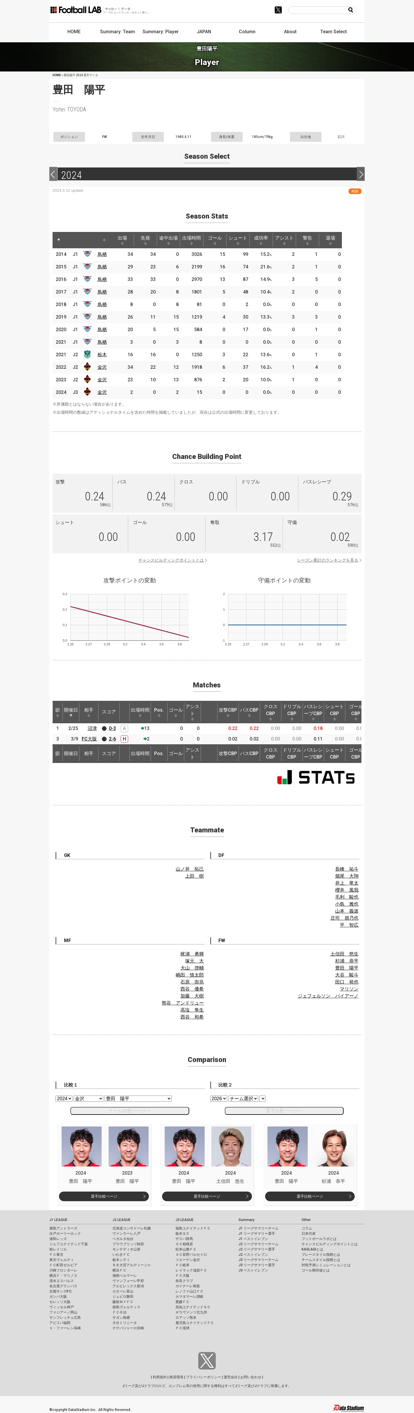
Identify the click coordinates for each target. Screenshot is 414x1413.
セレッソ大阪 (59, 1302)
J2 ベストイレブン (253, 1255)
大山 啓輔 (192, 968)
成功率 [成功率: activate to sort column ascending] (270, 240)
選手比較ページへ (284, 1110)
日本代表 (309, 1234)
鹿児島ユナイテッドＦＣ (194, 1323)
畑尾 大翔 (347, 876)
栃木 (103, 354)
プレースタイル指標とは (321, 1255)
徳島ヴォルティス (126, 1307)
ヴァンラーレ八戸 (126, 1234)
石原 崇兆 (192, 982)
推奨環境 (176, 1377)
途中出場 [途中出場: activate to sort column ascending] (172, 240)
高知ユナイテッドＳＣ (193, 1307)
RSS (355, 191)
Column (247, 31)
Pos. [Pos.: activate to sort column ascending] (159, 712)
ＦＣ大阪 (182, 1276)
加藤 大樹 (192, 996)
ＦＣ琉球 (182, 1328)
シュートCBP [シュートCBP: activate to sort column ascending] (334, 712)
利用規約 (160, 1377)
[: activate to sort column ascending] (70, 240)
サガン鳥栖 (121, 1318)
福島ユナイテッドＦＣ (193, 1228)
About (290, 31)
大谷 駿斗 (347, 975)
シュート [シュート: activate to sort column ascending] (245, 240)
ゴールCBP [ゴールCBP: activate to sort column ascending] (356, 712)
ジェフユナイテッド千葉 (68, 1244)
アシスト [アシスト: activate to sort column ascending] (294, 240)
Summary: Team (117, 31)
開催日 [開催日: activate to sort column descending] (71, 712)
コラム (307, 1228)
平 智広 (349, 925)
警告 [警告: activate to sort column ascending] (318, 240)
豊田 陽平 (347, 968)
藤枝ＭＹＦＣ (122, 1302)
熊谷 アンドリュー (183, 1003)
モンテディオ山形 (126, 1249)
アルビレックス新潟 (128, 1286)
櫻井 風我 (347, 890)
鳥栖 (103, 254)
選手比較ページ (104, 1196)
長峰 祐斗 (347, 869)
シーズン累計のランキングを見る (327, 560)
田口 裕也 (347, 982)
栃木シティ (121, 1260)
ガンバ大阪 (58, 1297)
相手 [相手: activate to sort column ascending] (88, 712)
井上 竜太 (347, 883)
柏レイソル (58, 1249)
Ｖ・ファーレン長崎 (65, 1328)
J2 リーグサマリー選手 (257, 1249)
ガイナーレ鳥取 (187, 1286)
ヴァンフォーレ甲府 (128, 1281)
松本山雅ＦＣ (185, 1249)
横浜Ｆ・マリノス (63, 1276)
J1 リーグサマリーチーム (259, 1228)
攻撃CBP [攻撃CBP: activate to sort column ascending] (228, 712)
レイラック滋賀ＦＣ (191, 1270)
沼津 (92, 728)
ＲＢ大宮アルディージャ (131, 1265)
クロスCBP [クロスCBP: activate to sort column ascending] (271, 712)
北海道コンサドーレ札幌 (131, 1228)
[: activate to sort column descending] (59, 240)
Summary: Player (160, 31)
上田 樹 (194, 876)
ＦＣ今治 (119, 1312)
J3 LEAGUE (184, 1220)
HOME (74, 31)
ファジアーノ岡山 (63, 1312)
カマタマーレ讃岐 (189, 1297)
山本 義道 (347, 911)
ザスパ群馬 (184, 1239)
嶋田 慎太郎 (190, 975)
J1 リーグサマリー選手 (257, 1234)
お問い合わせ (250, 1377)
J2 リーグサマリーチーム (259, 1244)
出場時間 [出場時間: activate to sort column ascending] (197, 240)
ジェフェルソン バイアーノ (328, 996)
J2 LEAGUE (121, 1220)
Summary (246, 1220)
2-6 (112, 739)
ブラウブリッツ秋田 (128, 1244)
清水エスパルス (61, 1281)
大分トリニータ (124, 1323)
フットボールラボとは (319, 1239)
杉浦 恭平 (347, 961)
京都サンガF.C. (60, 1291)
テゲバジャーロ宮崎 (128, 1328)
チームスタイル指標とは (321, 1260)
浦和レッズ (58, 1239)
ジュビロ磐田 (122, 1297)
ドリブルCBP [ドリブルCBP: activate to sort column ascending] (292, 712)
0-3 (112, 728)
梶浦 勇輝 (192, 954)
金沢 (103, 367)
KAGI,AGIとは (312, 1249)
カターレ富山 (122, 1291)
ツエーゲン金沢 (187, 1260)
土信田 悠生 (344, 954)
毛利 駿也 (347, 897)
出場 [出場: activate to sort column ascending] (124, 240)
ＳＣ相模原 (184, 1244)
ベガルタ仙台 (122, 1239)
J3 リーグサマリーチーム (259, 1260)
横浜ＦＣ (119, 1270)
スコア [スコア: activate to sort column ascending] (109, 712)
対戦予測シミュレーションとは (326, 1265)
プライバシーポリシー (203, 1377)
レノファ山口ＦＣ (189, 1291)
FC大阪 (89, 739)
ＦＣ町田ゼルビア (63, 1265)
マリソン (349, 989)
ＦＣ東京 (56, 1255)
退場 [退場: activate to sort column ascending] (342, 240)
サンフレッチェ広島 (65, 1318)
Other (306, 1220)
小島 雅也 (347, 904)
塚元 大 (194, 961)
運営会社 (231, 1377)
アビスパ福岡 (59, 1323)
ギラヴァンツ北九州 (191, 1312)
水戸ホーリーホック (65, 1234)
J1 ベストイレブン (253, 1239)
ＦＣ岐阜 (182, 1265)
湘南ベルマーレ (124, 1276)
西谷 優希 (192, 989)
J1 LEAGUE (58, 1220)
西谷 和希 (192, 1017)
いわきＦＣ (121, 1255)
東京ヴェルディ (61, 1260)
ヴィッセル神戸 (61, 1307)
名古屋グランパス (63, 1286)
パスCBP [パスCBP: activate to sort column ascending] (249, 712)
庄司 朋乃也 (344, 918)
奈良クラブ (184, 1281)
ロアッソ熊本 (185, 1318)
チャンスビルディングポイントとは (171, 560)
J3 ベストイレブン (253, 1270)
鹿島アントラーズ (63, 1228)
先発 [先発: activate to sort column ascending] (148, 240)
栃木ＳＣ (182, 1234)
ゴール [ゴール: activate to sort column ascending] (221, 240)
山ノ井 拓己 (190, 869)
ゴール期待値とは (316, 1270)
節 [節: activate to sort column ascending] (57, 712)
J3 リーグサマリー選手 (257, 1265)
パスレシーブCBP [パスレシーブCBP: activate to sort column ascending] (313, 712)
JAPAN (204, 31)
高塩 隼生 (192, 1010)
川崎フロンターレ (63, 1270)
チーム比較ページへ (130, 1110)
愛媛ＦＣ (182, 1302)
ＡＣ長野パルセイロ (191, 1255)
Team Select (333, 31)
